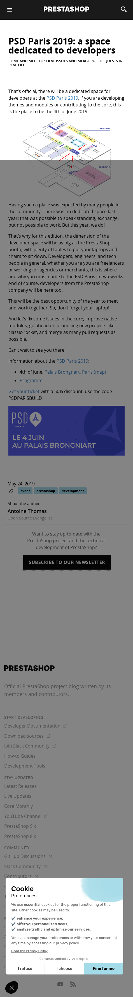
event (25, 491)
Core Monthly (18, 806)
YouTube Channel (26, 816)
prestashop (45, 491)
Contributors (21, 876)
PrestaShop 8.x (20, 836)
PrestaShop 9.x (20, 826)
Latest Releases (20, 786)
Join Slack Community (30, 746)
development (73, 491)
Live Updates (17, 796)
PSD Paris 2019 (62, 98)
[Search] (124, 10)
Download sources (27, 736)
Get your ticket (23, 391)
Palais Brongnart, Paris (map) (75, 372)
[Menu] (9, 9)
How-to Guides (20, 756)
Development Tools (24, 766)
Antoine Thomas (27, 511)
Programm (31, 380)
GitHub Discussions (28, 856)
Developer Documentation (35, 726)
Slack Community (25, 866)
